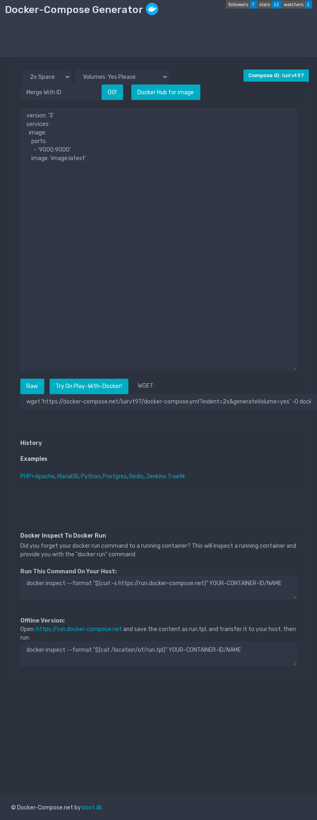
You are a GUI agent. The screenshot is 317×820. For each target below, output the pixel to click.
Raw (32, 386)
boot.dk (92, 807)
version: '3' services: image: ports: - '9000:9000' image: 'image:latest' (158, 239)
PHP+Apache (37, 476)
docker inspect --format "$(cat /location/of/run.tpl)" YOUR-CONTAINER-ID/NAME (158, 654)
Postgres (115, 476)
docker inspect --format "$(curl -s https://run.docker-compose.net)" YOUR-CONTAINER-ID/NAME (158, 587)
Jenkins (156, 476)
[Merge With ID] (61, 92)
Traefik (176, 476)
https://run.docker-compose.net (79, 629)
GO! (112, 92)
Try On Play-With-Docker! (89, 386)
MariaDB (67, 476)
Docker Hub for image (165, 92)
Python (90, 476)
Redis (136, 476)
